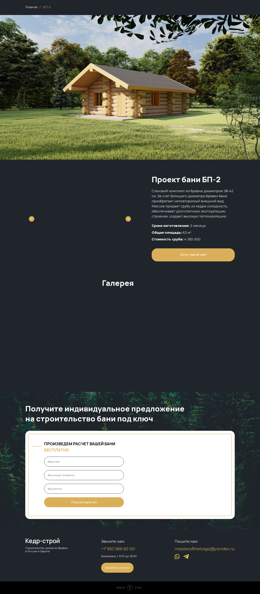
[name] (84, 462)
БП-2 (47, 7)
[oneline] (84, 489)
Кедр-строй (42, 541)
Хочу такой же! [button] (193, 255)
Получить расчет (84, 502)
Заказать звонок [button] (117, 567)
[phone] (84, 475)
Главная (31, 7)
